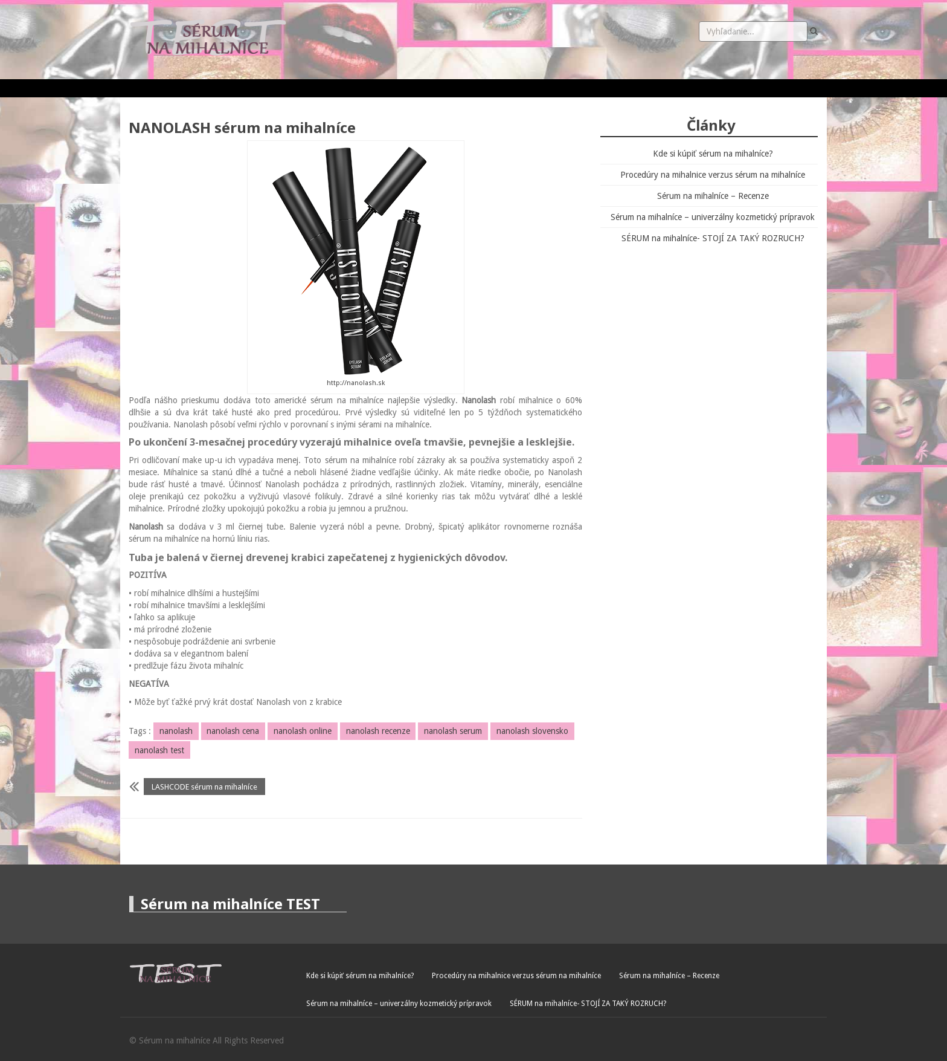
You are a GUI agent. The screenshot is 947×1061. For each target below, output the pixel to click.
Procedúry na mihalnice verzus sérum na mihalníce (712, 175)
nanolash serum (453, 731)
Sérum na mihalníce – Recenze (713, 196)
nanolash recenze (378, 731)
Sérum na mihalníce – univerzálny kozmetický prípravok (713, 217)
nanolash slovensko (532, 731)
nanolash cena (233, 731)
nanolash (176, 731)
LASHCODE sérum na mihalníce (204, 786)
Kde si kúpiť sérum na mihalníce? (713, 153)
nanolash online (303, 731)
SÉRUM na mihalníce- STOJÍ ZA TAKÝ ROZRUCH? (712, 238)
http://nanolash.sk (356, 383)
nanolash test (159, 750)
